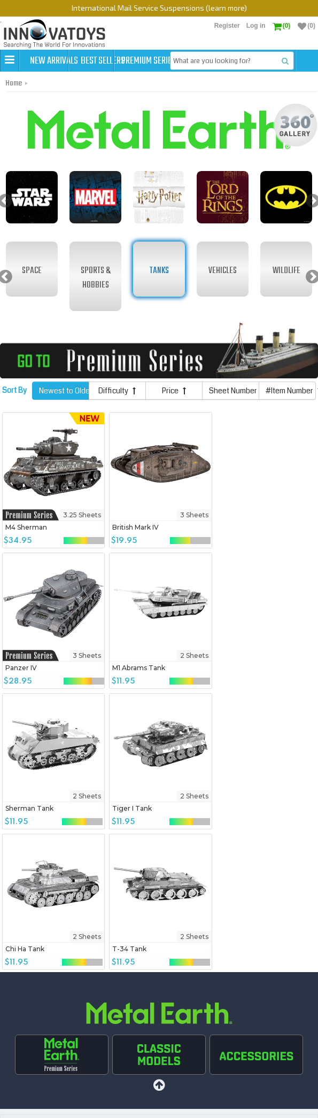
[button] (10, 60)
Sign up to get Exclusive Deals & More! (86, 1038)
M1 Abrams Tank (31, 689)
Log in (256, 25)
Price (174, 412)
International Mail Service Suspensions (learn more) (159, 7)
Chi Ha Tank (24, 830)
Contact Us (218, 1104)
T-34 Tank (127, 830)
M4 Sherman (26, 549)
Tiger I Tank (234, 689)
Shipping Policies (149, 1104)
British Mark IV (133, 549)
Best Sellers (124, 61)
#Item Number (291, 412)
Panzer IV (230, 549)
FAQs (189, 1104)
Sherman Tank (134, 689)
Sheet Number (234, 412)
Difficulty (117, 412)
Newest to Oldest (64, 412)
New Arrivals (54, 61)
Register (227, 25)
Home (13, 105)
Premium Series (194, 61)
